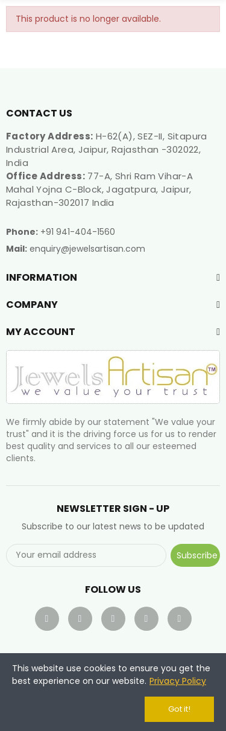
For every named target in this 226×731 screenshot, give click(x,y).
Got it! (179, 709)
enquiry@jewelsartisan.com (87, 249)
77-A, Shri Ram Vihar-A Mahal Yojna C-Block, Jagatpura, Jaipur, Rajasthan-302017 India (99, 189)
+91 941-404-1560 (77, 232)
